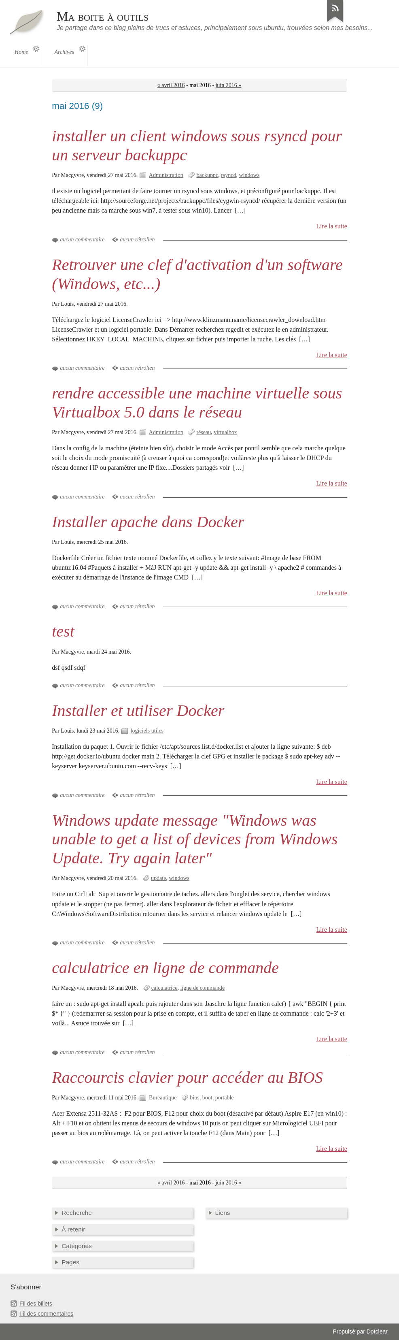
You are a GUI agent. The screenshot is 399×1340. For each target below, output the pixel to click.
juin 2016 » (228, 85)
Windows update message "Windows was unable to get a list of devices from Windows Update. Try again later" (195, 839)
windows (249, 175)
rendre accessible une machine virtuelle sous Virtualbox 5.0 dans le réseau (197, 402)
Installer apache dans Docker (148, 522)
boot (207, 1098)
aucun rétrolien (137, 239)
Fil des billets (35, 1303)
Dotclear (377, 1331)
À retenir (73, 1229)
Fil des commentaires (46, 1313)
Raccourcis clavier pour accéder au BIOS (187, 1077)
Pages (70, 1262)
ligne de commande (202, 988)
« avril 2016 (171, 85)
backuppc (207, 175)
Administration (166, 175)
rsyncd (228, 175)
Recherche (77, 1212)
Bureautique (163, 1098)
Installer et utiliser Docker (138, 710)
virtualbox (225, 432)
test (63, 631)
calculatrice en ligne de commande (165, 968)
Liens (222, 1212)
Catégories (77, 1245)
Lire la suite (331, 226)
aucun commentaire (82, 239)
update (158, 878)
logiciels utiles (147, 731)
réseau (203, 432)
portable (224, 1098)
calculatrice (164, 988)
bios (194, 1098)
